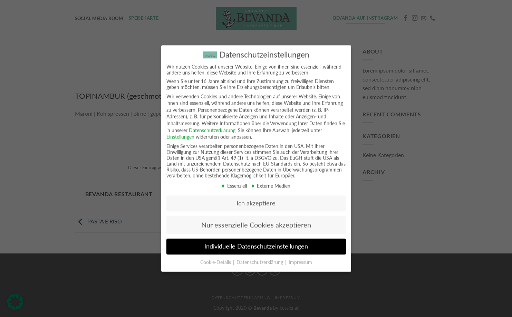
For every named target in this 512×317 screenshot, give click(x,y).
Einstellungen (180, 131)
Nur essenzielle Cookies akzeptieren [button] (256, 219)
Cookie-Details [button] (216, 257)
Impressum (300, 257)
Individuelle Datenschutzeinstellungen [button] (256, 240)
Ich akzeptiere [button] (256, 197)
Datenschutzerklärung (212, 125)
